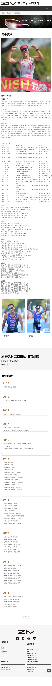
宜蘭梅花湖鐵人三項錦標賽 (11, 572)
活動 (2, 649)
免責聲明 (30, 672)
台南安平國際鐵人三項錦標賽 (12, 584)
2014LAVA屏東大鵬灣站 (10, 505)
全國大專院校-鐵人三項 (10, 548)
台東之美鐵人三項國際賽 (11, 569)
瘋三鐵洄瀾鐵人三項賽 (10, 388)
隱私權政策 (31, 671)
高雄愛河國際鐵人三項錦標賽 (12, 579)
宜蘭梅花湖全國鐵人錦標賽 (11, 603)
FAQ (28, 653)
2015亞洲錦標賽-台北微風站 (12, 481)
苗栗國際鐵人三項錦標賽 (11, 605)
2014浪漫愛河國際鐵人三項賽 (12, 520)
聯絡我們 (30, 651)
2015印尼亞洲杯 (8, 464)
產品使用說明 (31, 657)
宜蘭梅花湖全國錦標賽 (10, 541)
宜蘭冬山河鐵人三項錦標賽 (11, 574)
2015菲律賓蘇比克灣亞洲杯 (11, 486)
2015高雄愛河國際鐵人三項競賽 (13, 491)
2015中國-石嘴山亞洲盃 (10, 476)
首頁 (3, 13)
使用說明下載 (31, 655)
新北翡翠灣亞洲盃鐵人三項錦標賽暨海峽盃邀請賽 (18, 445)
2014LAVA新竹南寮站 (10, 512)
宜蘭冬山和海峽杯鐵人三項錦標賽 (13, 567)
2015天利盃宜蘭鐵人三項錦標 (12, 473)
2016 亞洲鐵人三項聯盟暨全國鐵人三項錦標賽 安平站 (19, 450)
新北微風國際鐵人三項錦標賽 (12, 546)
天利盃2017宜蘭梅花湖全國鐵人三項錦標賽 (16, 431)
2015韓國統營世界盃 (10, 469)
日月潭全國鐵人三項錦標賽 (11, 429)
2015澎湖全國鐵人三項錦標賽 (12, 488)
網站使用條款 (31, 669)
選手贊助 (17, 13)
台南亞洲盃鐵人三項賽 (10, 551)
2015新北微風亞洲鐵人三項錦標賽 (13, 478)
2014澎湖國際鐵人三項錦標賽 (12, 515)
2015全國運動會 (8, 471)
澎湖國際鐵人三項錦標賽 (11, 543)
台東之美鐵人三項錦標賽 (11, 522)
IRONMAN (7, 447)
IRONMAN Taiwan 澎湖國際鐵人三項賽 (15, 402)
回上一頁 (26, 618)
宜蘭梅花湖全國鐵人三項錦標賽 (12, 525)
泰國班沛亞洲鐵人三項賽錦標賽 (12, 577)
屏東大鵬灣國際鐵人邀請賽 (11, 600)
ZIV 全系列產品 (32, 661)
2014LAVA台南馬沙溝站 (10, 507)
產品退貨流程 (5, 671)
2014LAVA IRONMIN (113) (12, 510)
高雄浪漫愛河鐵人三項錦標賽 (12, 553)
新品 (2, 651)
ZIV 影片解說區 (32, 659)
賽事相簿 (4, 653)
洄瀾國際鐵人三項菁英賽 (11, 608)
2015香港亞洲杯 (8, 466)
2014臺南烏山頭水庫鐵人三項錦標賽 (14, 517)
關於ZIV (9, 13)
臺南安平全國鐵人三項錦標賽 (12, 415)
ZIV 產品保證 (5, 669)
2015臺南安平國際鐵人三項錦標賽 (13, 483)
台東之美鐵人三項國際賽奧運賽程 (13, 598)
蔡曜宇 (6, 337)
